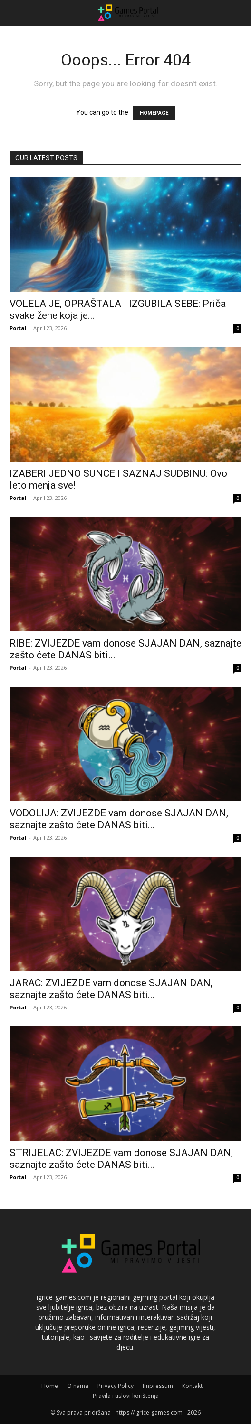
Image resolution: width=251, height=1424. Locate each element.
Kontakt (192, 1386)
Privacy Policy (115, 1386)
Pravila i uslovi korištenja (126, 1396)
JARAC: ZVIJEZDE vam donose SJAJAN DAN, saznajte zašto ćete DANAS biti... (111, 988)
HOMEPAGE (154, 113)
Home (49, 1386)
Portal (18, 328)
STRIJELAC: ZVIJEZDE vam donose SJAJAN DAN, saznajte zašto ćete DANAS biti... (121, 1158)
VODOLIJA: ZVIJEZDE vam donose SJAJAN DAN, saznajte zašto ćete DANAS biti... (119, 819)
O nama (77, 1386)
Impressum (158, 1386)
